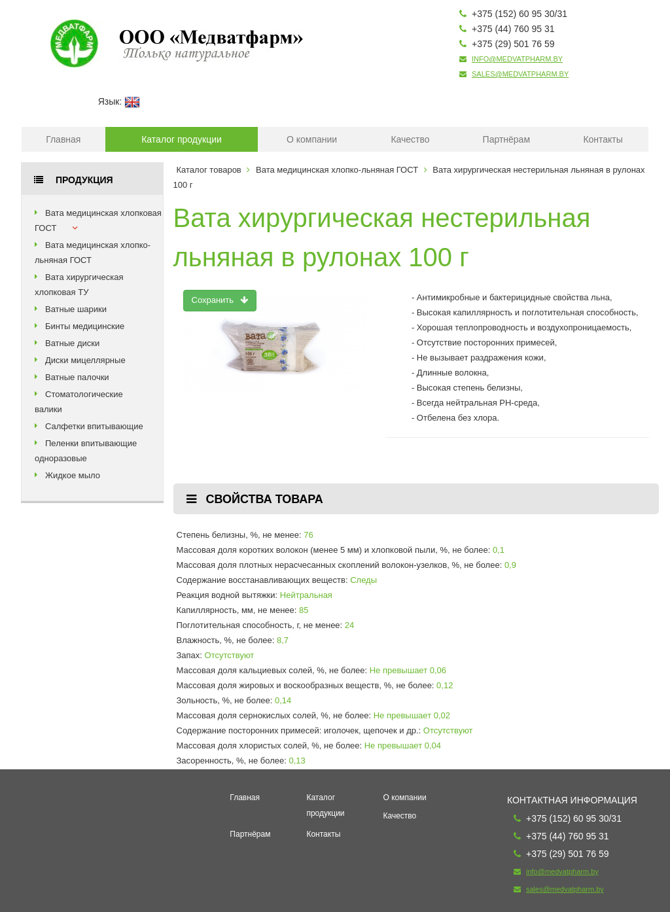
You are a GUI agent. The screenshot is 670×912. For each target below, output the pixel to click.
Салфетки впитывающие (94, 426)
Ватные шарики (76, 309)
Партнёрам (506, 139)
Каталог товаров (209, 170)
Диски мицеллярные (85, 360)
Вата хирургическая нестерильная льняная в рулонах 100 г (382, 237)
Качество (410, 139)
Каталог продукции (181, 139)
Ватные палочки (77, 377)
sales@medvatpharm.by (520, 74)
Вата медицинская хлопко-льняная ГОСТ (337, 170)
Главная (63, 139)
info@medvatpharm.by (517, 59)
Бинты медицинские (84, 326)
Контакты (602, 139)
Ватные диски (72, 343)
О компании (312, 139)
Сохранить (220, 300)
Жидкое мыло (72, 475)
